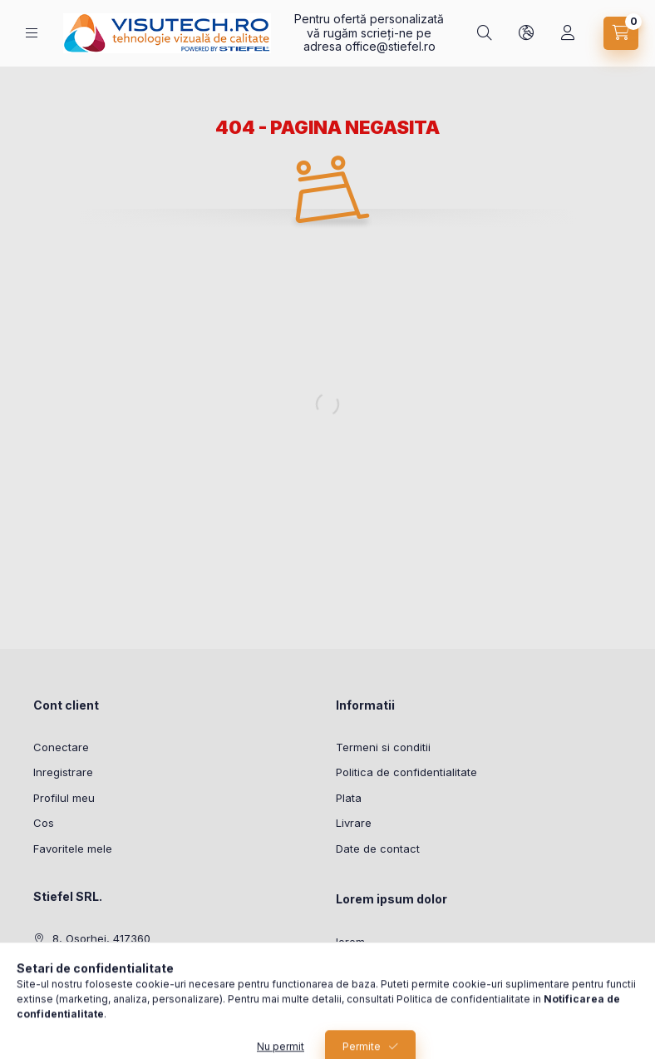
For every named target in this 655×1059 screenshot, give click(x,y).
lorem (350, 941)
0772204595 (85, 964)
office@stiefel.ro (390, 46)
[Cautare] (484, 33)
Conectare (61, 747)
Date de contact (378, 848)
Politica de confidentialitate (406, 772)
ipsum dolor (366, 967)
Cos (43, 822)
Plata (349, 797)
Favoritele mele (72, 848)
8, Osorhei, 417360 (101, 938)
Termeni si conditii (383, 747)
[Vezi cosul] (620, 33)
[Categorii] (32, 32)
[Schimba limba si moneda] (526, 33)
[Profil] (567, 33)
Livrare (354, 822)
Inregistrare (63, 772)
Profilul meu (64, 797)
